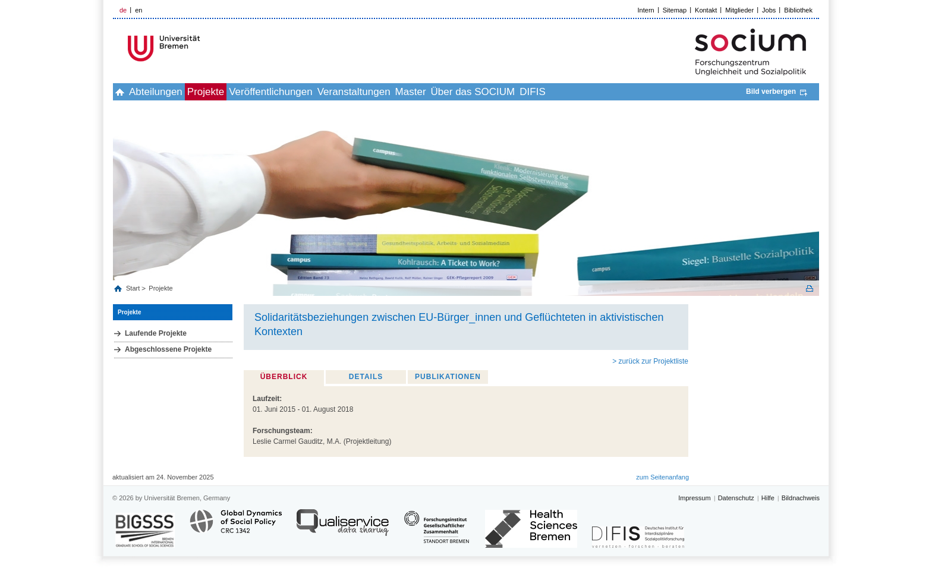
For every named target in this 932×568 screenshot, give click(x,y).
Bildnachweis (801, 497)
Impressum (694, 497)
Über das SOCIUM (558, 91)
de (123, 10)
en (138, 10)
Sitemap (675, 10)
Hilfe (767, 497)
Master (482, 91)
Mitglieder (739, 10)
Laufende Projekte (156, 333)
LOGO (204, 48)
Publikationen (448, 377)
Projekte (238, 91)
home (126, 91)
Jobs (769, 10)
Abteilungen (175, 91)
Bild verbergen (771, 91)
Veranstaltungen (412, 91)
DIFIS (630, 91)
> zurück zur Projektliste (650, 361)
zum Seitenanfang (662, 477)
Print (809, 288)
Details (366, 377)
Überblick (284, 377)
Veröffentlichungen (316, 91)
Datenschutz (736, 497)
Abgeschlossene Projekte (168, 349)
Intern (646, 10)
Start (133, 288)
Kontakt (706, 10)
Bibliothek (798, 10)
